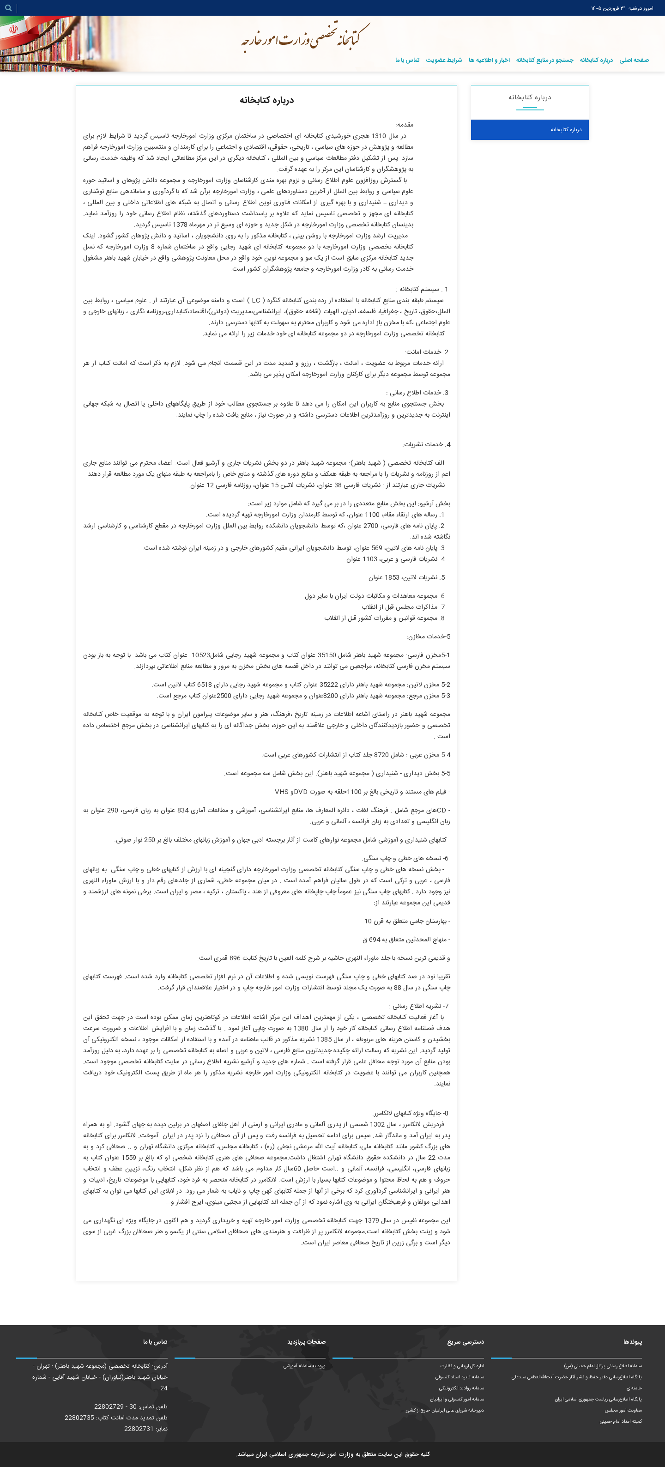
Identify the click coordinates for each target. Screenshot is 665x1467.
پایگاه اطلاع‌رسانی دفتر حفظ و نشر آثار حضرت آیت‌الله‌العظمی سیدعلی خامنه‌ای (577, 1383)
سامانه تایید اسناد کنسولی (459, 1377)
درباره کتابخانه (596, 60)
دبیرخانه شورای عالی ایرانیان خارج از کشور (445, 1410)
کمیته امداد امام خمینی (621, 1421)
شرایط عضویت (444, 60)
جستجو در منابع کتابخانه (545, 60)
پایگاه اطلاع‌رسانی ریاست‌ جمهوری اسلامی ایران (598, 1399)
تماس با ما (407, 60)
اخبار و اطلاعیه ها (489, 60)
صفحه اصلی (634, 60)
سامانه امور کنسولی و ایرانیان (457, 1399)
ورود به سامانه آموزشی (305, 1366)
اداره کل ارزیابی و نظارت (462, 1366)
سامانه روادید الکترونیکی (461, 1388)
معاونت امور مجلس (623, 1410)
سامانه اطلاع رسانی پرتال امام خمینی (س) (603, 1366)
